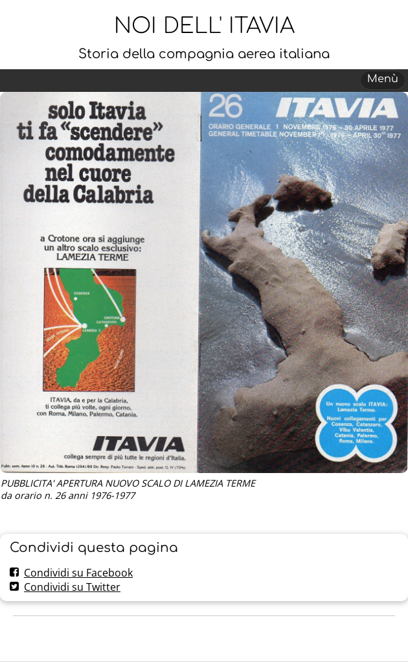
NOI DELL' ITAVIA (204, 26)
